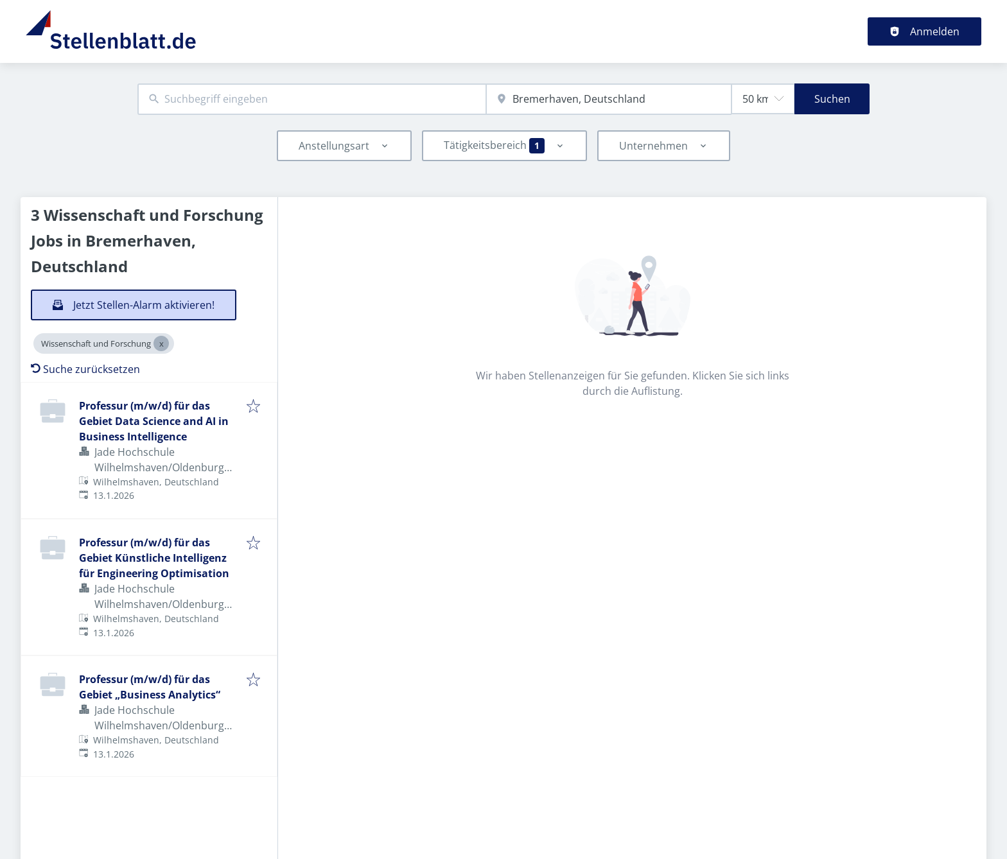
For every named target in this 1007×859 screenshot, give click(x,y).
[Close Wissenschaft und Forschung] (161, 343)
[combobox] (311, 99)
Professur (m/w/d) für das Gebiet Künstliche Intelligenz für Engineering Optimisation (154, 557)
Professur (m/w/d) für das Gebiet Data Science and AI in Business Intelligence (154, 421)
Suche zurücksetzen (85, 369)
